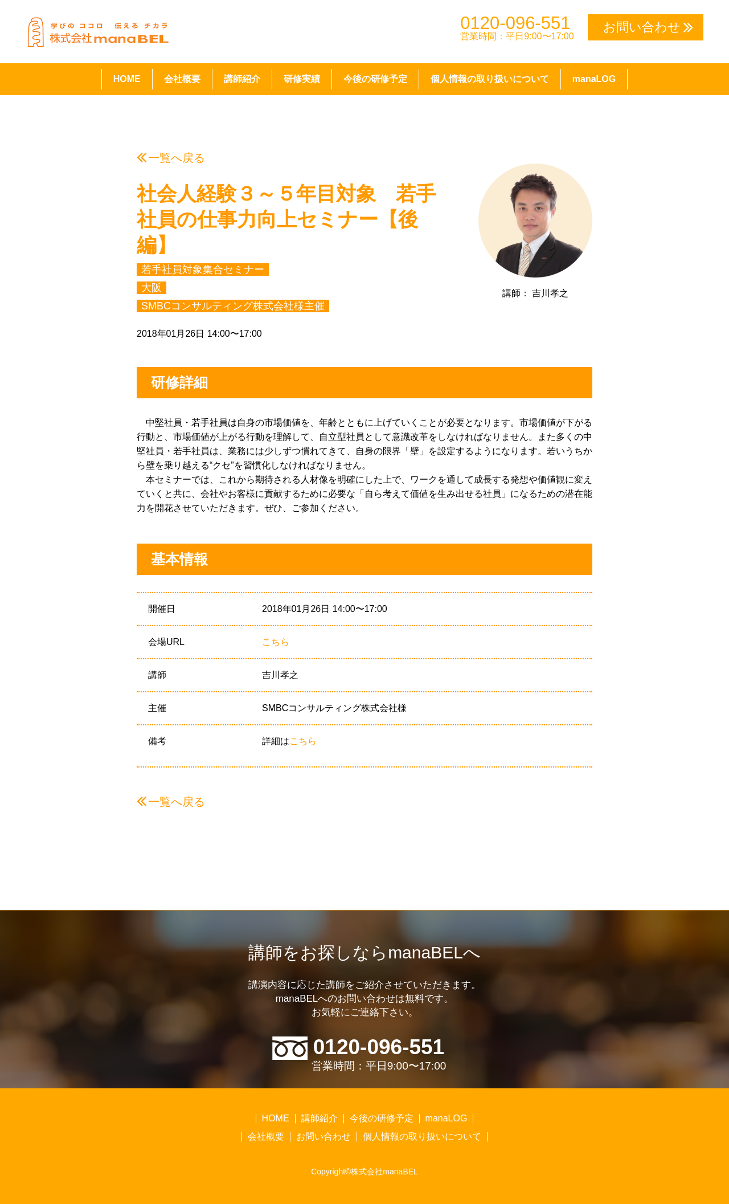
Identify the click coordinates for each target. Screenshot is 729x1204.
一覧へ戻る (176, 158)
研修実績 (302, 79)
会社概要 (182, 79)
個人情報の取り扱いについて (490, 79)
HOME (127, 79)
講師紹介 (242, 79)
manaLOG (594, 79)
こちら (275, 642)
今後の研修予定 (375, 79)
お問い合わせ (323, 1136)
